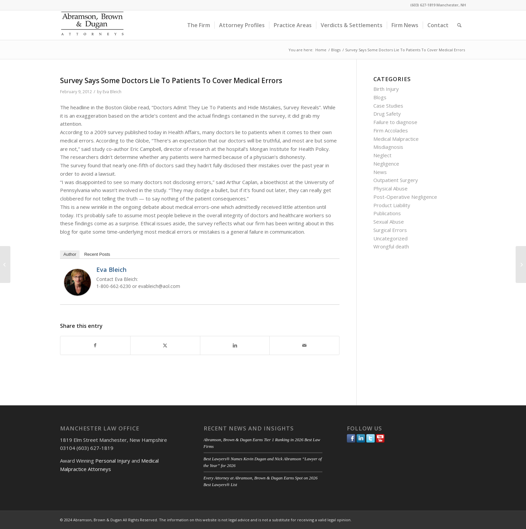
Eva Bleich (112, 92)
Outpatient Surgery (395, 180)
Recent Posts (97, 254)
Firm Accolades (390, 130)
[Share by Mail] (304, 345)
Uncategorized (390, 238)
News (380, 172)
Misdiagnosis (388, 146)
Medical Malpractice (396, 138)
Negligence (386, 163)
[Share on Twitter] (165, 345)
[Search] (459, 25)
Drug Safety (387, 113)
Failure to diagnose (395, 122)
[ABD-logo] (92, 25)
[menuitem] (198, 25)
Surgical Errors (390, 230)
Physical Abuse (390, 188)
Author (69, 254)
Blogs (379, 97)
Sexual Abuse (388, 221)
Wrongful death (391, 246)
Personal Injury (112, 460)
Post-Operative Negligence (405, 196)
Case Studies (388, 105)
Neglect (382, 155)
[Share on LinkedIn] (235, 345)
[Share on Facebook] (95, 345)
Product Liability (391, 205)
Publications (387, 213)
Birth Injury (386, 88)
